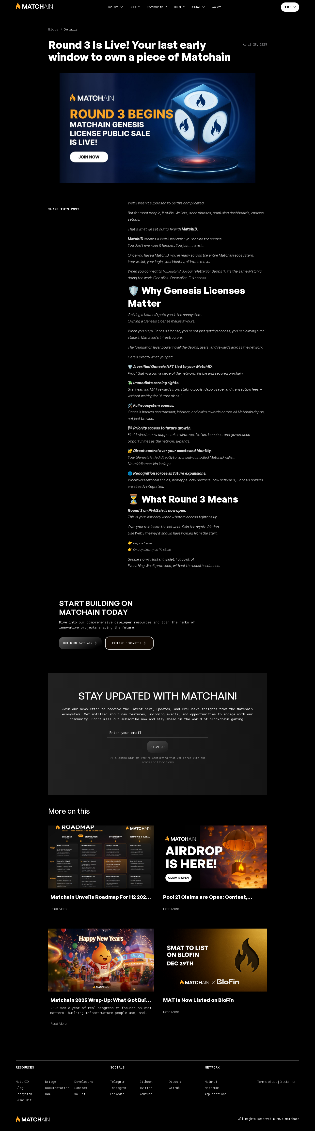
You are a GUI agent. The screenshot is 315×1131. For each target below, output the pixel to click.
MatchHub (212, 1088)
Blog (20, 1088)
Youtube (146, 1094)
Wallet (80, 1094)
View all (245, 810)
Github (174, 1088)
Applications (215, 1094)
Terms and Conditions (157, 762)
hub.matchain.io (174, 271)
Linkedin (117, 1094)
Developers (83, 1082)
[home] (34, 6)
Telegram (117, 1082)
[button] (114, 7)
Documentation (57, 1088)
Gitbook (146, 1082)
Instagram (118, 1088)
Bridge (50, 1082)
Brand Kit (24, 1100)
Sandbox (80, 1088)
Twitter (146, 1088)
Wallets (216, 7)
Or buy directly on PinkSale (151, 549)
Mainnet (211, 1082)
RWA (47, 1094)
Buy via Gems (142, 543)
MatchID (22, 1082)
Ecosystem (24, 1094)
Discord (175, 1082)
